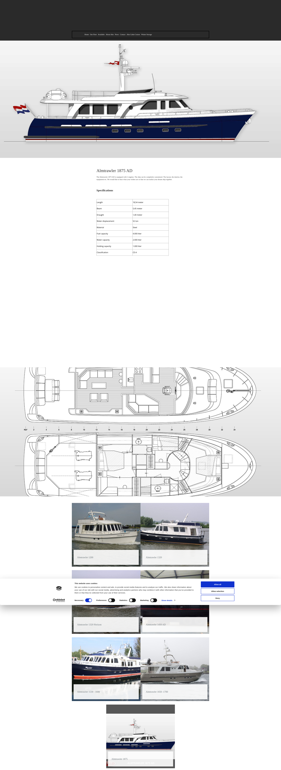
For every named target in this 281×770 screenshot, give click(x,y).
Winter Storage (146, 34)
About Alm (110, 34)
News (117, 34)
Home (87, 34)
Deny (218, 410)
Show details (167, 412)
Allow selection (217, 403)
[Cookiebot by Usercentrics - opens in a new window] (59, 412)
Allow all (217, 396)
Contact (122, 34)
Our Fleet (93, 34)
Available (101, 34)
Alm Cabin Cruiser (133, 34)
